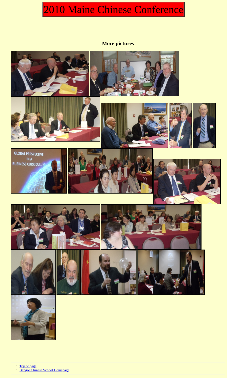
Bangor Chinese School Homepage (44, 370)
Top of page (28, 366)
